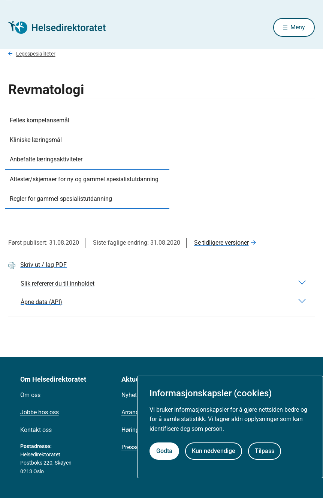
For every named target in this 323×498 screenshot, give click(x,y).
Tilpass (264, 450)
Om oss (30, 395)
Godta (164, 450)
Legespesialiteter (35, 54)
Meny (297, 27)
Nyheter (131, 395)
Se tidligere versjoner (221, 242)
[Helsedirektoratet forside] (62, 27)
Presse (130, 447)
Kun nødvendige (213, 450)
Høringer (132, 429)
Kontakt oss (36, 429)
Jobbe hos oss (39, 412)
